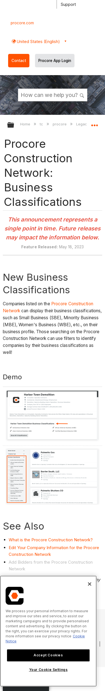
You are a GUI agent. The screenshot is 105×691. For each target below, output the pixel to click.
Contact (18, 60)
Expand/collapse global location (94, 123)
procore (60, 124)
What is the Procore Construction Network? (51, 539)
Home (25, 124)
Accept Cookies (48, 655)
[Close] (89, 584)
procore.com (22, 23)
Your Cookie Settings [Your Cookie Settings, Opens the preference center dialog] (48, 670)
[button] (82, 94)
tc (42, 124)
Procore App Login (54, 60)
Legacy (83, 124)
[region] (48, 631)
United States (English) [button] (38, 41)
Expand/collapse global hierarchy (14, 125)
